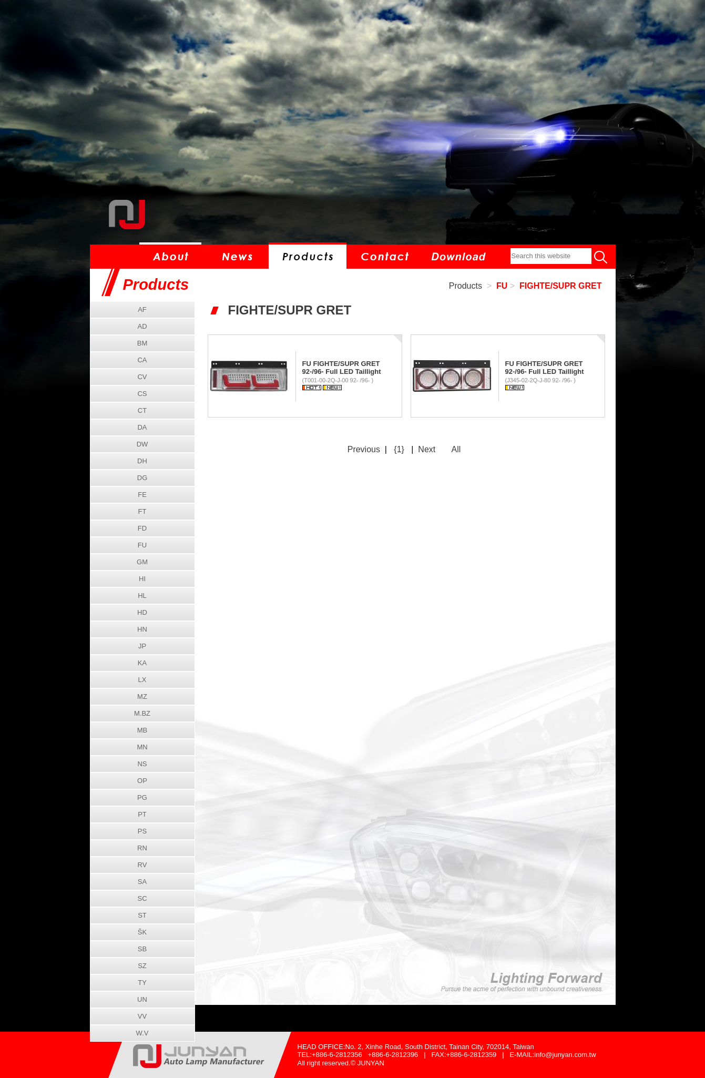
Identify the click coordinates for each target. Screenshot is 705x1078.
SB (142, 949)
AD (142, 326)
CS (142, 394)
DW (142, 444)
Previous (364, 449)
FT (142, 511)
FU (501, 285)
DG (142, 478)
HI (142, 579)
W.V (142, 1033)
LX (142, 680)
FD (142, 528)
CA (142, 360)
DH (142, 461)
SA (142, 882)
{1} (399, 449)
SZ (142, 966)
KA (142, 663)
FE (142, 495)
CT (142, 410)
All (456, 449)
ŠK (142, 932)
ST (142, 915)
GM (142, 562)
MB (142, 730)
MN (142, 747)
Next (426, 449)
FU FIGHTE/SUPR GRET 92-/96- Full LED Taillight (341, 367)
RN (142, 848)
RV (142, 865)
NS (142, 764)
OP (142, 781)
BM (142, 343)
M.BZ (142, 713)
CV (142, 377)
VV (142, 1016)
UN (142, 999)
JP (142, 646)
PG (142, 797)
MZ (142, 696)
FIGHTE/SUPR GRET (560, 285)
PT (142, 814)
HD (142, 612)
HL (142, 595)
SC (142, 898)
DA (142, 427)
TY (142, 983)
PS (142, 831)
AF (142, 309)
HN (142, 629)
